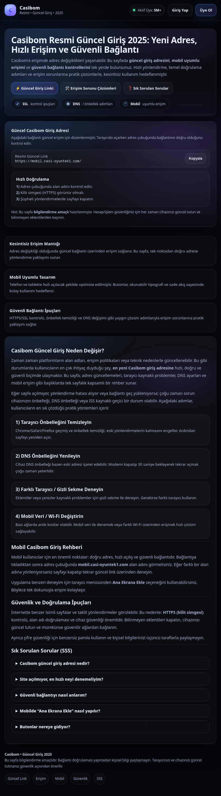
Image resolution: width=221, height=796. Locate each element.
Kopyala (195, 158)
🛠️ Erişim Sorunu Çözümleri (90, 88)
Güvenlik (80, 778)
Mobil (59, 778)
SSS (99, 778)
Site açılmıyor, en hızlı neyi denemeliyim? (61, 679)
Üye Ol (206, 10)
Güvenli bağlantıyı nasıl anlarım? (53, 695)
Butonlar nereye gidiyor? (45, 726)
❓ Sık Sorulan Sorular (148, 88)
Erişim (41, 778)
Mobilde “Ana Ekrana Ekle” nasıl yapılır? (60, 711)
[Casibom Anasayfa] (34, 10)
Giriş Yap (180, 10)
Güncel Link (17, 778)
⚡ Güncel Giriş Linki (35, 88)
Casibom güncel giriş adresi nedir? (54, 663)
